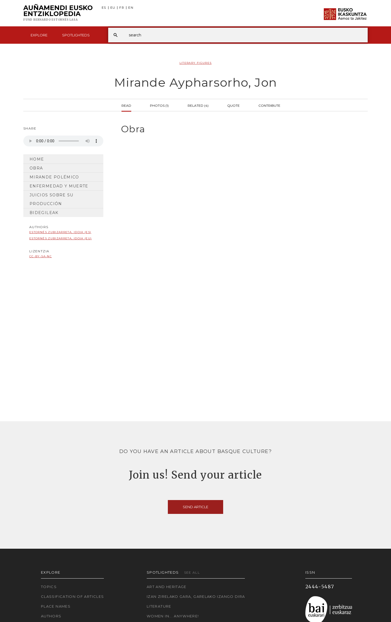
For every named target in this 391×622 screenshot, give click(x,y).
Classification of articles (72, 596)
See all (192, 572)
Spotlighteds (76, 35)
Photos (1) (159, 105)
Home (37, 159)
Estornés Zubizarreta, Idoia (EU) (60, 238)
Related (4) (198, 105)
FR (121, 7)
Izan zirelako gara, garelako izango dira (196, 596)
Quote (233, 105)
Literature (159, 606)
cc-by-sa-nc (40, 256)
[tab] (239, 129)
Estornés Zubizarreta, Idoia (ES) (60, 232)
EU (113, 7)
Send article (195, 507)
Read (126, 105)
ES (104, 7)
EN (130, 7)
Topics (49, 587)
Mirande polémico (54, 177)
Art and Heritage (167, 587)
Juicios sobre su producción (51, 199)
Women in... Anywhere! (173, 616)
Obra (36, 168)
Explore (39, 35)
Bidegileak (44, 212)
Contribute (269, 105)
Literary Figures (196, 63)
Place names (55, 606)
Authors (51, 616)
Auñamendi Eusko (58, 13)
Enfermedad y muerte (59, 186)
